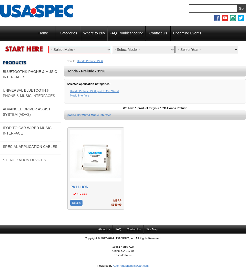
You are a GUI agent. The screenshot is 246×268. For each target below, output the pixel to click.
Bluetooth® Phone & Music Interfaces (30, 74)
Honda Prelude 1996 (90, 61)
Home (43, 33)
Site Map (151, 229)
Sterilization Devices (24, 160)
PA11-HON (79, 187)
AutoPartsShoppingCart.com (131, 265)
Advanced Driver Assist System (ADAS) (26, 112)
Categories (68, 33)
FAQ (118, 229)
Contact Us (158, 33)
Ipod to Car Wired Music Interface (89, 115)
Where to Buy (94, 33)
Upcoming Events (187, 33)
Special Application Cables (30, 147)
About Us (104, 229)
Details (76, 202)
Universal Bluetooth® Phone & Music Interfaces (29, 93)
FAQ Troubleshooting (127, 33)
